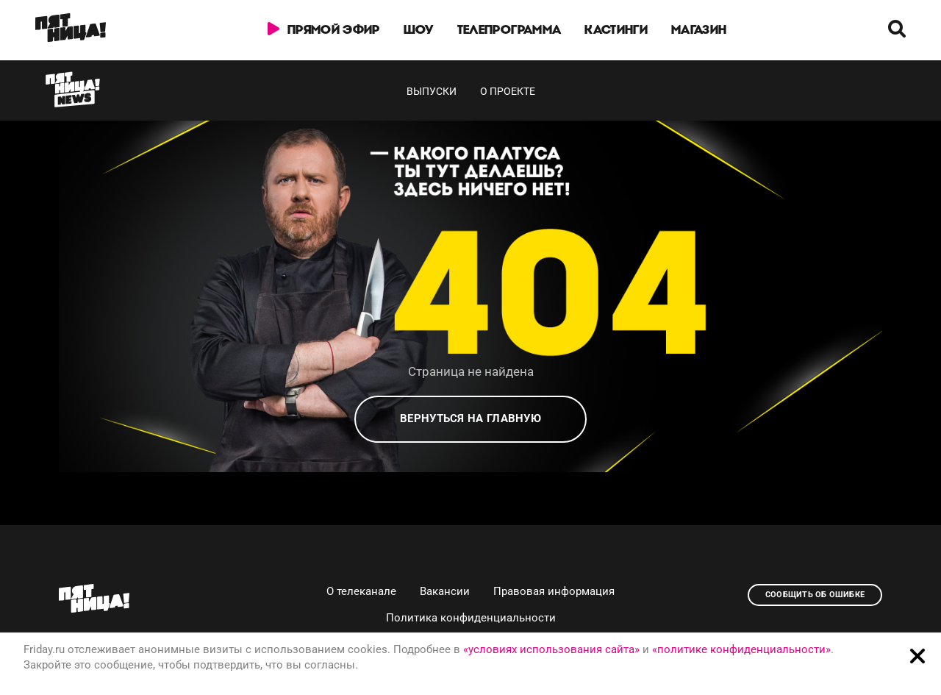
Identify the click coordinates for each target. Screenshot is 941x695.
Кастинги (616, 29)
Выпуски (432, 91)
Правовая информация (554, 591)
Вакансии (445, 591)
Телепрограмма (509, 29)
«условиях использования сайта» (551, 649)
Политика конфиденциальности (471, 617)
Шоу (419, 29)
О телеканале (361, 591)
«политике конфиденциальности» (741, 649)
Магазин (698, 29)
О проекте (507, 91)
